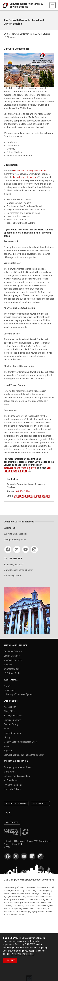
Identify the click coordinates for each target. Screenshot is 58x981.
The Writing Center (12, 575)
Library (7, 737)
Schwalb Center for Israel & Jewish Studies (26, 5)
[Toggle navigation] (52, 5)
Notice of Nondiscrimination (17, 776)
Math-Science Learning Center (18, 570)
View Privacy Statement (22, 954)
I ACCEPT (10, 960)
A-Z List (7, 685)
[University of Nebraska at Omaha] (5, 5)
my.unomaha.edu (11, 669)
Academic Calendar (13, 651)
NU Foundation (10, 780)
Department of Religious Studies (29, 170)
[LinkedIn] (32, 856)
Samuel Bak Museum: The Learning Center (24, 755)
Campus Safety (11, 724)
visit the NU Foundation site (27, 469)
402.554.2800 (12, 822)
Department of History (24, 177)
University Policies (12, 789)
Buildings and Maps (13, 715)
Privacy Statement (12, 784)
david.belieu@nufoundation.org (20, 467)
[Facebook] (7, 549)
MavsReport (9, 771)
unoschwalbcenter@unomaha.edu (32, 495)
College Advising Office (15, 539)
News (6, 746)
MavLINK (8, 664)
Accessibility (10, 706)
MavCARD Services (13, 660)
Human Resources (12, 733)
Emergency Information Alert (17, 767)
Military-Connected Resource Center (21, 742)
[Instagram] (34, 549)
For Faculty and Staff (14, 564)
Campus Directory (12, 720)
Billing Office (9, 711)
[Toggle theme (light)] (8, 813)
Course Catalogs (12, 656)
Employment (9, 690)
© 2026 (7, 847)
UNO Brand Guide (12, 673)
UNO (6, 34)
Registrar (8, 750)
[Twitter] (16, 549)
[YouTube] (25, 549)
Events (7, 728)
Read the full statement (14, 914)
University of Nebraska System (18, 694)
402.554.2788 (22, 491)
